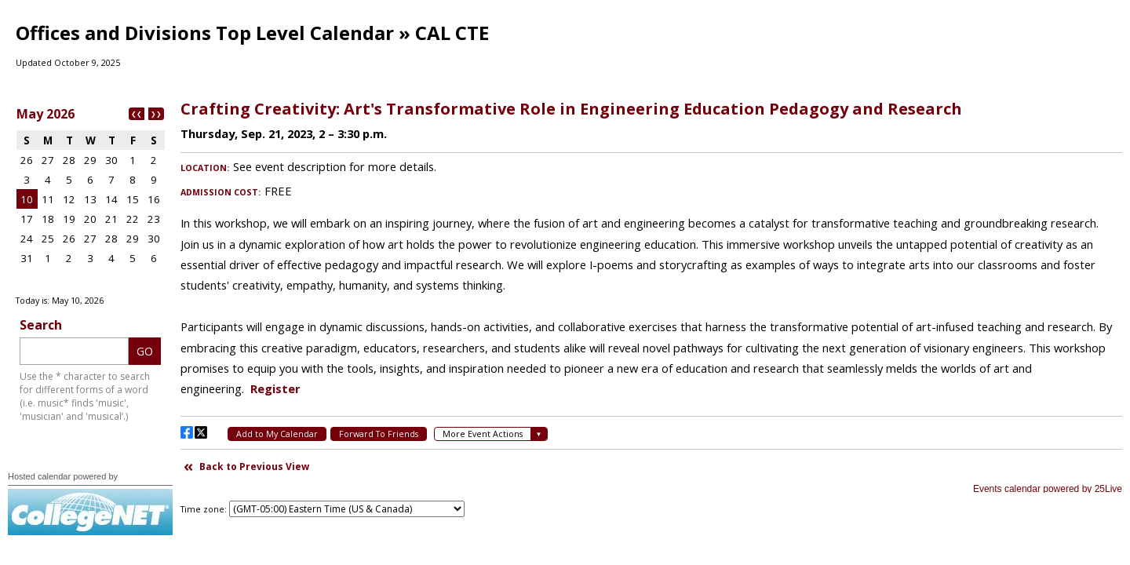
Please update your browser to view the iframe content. (90, 195)
